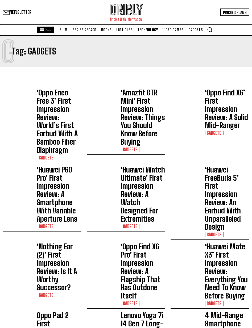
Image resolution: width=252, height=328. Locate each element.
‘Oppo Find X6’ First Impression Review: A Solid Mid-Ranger (223, 98)
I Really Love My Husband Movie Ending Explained (120, 288)
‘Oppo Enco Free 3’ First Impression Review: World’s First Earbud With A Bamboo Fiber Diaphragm (57, 100)
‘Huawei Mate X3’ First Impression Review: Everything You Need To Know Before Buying (225, 163)
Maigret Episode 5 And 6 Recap (113, 298)
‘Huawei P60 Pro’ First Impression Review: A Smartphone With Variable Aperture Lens (56, 132)
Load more (126, 224)
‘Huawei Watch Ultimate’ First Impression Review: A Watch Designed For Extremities (143, 132)
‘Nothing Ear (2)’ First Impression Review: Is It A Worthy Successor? (59, 163)
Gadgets (44, 115)
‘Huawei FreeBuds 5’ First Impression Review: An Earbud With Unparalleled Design (226, 132)
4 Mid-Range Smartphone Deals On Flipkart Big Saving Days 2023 (225, 194)
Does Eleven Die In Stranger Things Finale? (123, 306)
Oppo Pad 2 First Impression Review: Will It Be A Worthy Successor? (57, 194)
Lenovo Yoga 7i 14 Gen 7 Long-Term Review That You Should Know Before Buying (141, 194)
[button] (209, 29)
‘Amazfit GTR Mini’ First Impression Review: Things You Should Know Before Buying (141, 98)
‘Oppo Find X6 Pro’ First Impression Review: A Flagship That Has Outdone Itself (140, 163)
